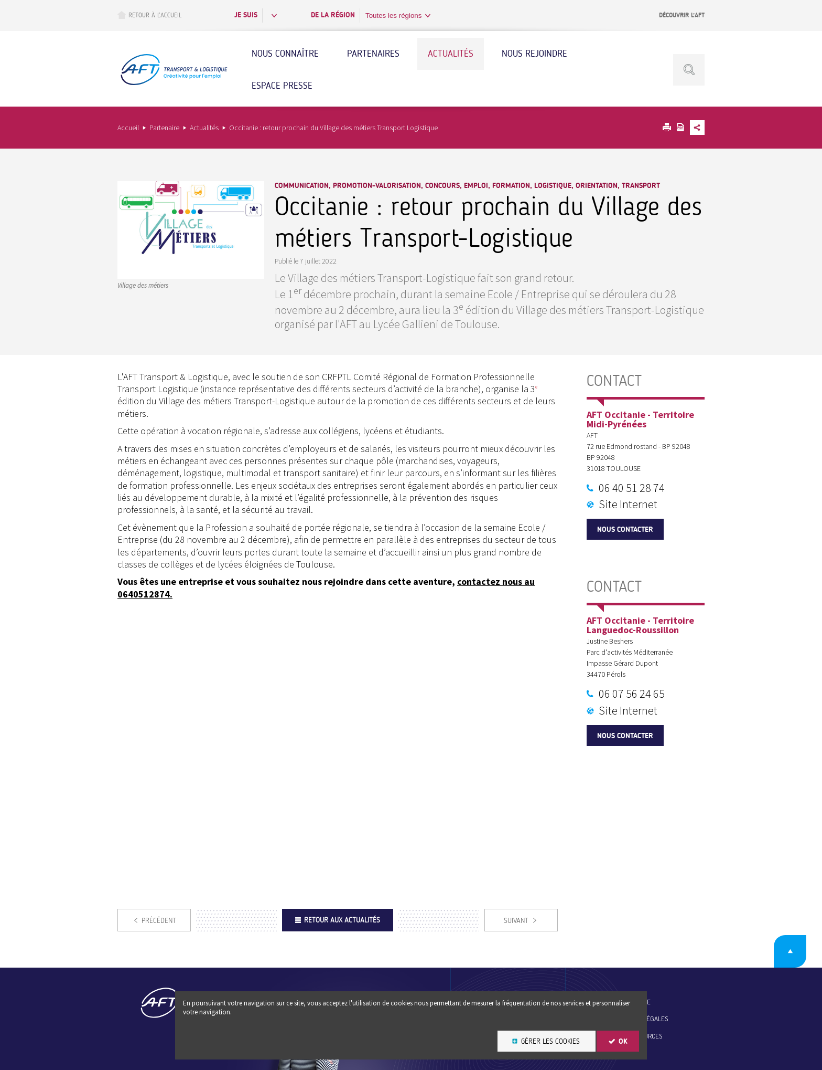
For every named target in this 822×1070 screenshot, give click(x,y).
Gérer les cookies (550, 1041)
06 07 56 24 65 (632, 693)
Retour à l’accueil (149, 15)
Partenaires (373, 53)
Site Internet (628, 504)
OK (623, 1041)
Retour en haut (790, 951)
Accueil (128, 127)
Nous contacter (625, 529)
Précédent (159, 920)
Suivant (516, 920)
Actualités (450, 53)
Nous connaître (285, 53)
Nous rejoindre (534, 53)
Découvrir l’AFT (682, 15)
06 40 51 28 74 (632, 487)
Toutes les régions (393, 15)
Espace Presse (282, 85)
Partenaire (164, 127)
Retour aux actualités (342, 920)
